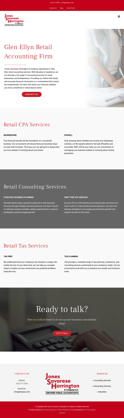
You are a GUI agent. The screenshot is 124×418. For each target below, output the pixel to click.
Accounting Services (102, 386)
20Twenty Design (48, 410)
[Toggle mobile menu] (119, 16)
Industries (102, 392)
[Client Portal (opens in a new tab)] (70, 8)
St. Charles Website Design (64, 410)
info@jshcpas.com (67, 3)
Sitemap (62, 413)
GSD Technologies (89, 410)
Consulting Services (102, 380)
